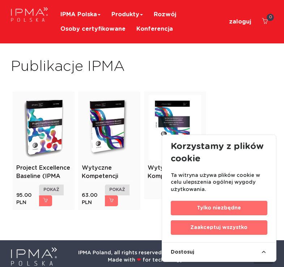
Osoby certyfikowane (93, 29)
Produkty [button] (127, 14)
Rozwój (165, 14)
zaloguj (240, 22)
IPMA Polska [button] (80, 14)
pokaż (51, 189)
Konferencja (154, 29)
